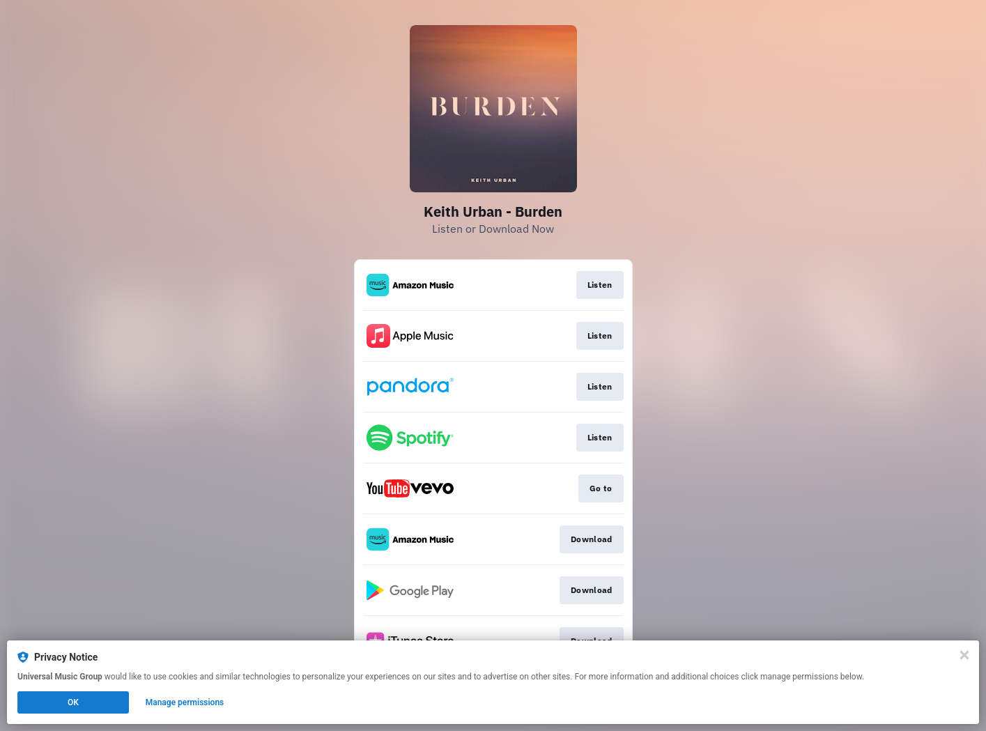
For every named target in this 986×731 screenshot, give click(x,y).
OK (73, 702)
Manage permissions (185, 702)
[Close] (964, 655)
